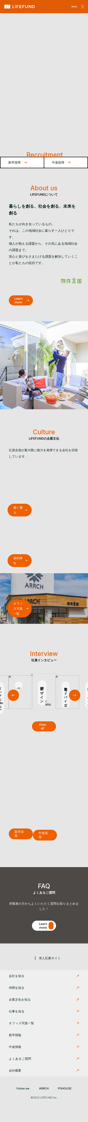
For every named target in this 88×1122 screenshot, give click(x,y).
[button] (74, 695)
